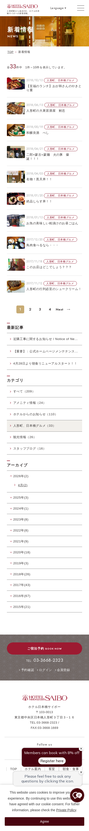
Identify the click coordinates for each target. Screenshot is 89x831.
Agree (44, 821)
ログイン (45, 670)
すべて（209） (24, 391)
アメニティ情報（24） (29, 403)
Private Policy (66, 810)
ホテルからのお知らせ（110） (35, 414)
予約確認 (27, 670)
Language (57, 8)
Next (60, 309)
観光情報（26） (25, 437)
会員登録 (63, 670)
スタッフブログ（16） (29, 448)
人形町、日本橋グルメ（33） (34, 425)
